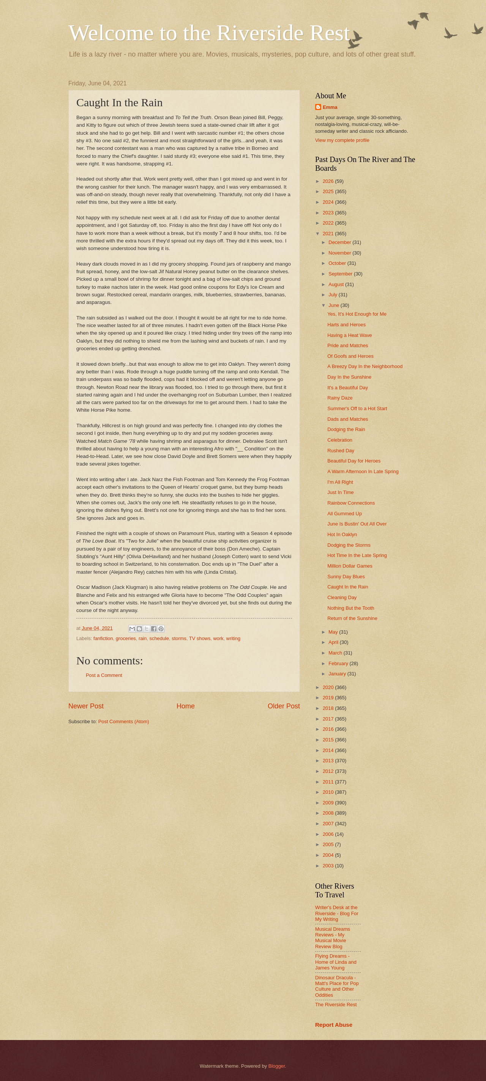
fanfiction (103, 638)
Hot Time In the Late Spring (357, 555)
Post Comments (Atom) (123, 721)
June (334, 305)
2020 (329, 687)
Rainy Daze (340, 398)
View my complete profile (342, 140)
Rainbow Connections (351, 503)
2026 (329, 181)
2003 (329, 866)
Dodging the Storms (349, 545)
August (336, 284)
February (338, 663)
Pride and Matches (347, 345)
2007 (329, 823)
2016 (329, 729)
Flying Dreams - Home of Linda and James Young (336, 962)
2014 (329, 750)
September (341, 274)
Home (186, 706)
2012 (329, 771)
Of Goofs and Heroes (350, 356)
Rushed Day (340, 450)
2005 (329, 844)
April (333, 642)
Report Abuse (333, 1024)
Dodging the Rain (346, 429)
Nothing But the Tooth (350, 608)
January (337, 674)
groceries (126, 638)
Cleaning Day (342, 597)
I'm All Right (340, 482)
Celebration (339, 440)
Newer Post (86, 706)
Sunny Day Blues (346, 576)
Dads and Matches (347, 419)
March (335, 653)
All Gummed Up (344, 513)
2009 (329, 803)
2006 (329, 834)
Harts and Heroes (346, 324)
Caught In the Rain (347, 587)
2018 (329, 708)
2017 (329, 719)
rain (143, 638)
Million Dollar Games (349, 566)
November (340, 253)
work (218, 638)
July (333, 294)
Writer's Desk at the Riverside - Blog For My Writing (336, 913)
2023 (329, 213)
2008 (329, 813)
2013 (329, 760)
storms (179, 638)
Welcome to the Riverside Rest (209, 32)
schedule (159, 638)
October (337, 263)
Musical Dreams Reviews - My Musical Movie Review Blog (332, 937)
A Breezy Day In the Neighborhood (364, 366)
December (340, 242)
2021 (329, 233)
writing (233, 638)
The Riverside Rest (336, 1004)
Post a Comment (104, 675)
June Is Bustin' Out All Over (357, 524)
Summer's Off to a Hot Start (357, 408)
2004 (329, 855)
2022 (329, 223)
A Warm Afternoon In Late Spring (363, 471)
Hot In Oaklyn (342, 534)
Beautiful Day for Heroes (353, 461)
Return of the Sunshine (352, 618)
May (333, 632)
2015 (329, 740)
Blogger (276, 1066)
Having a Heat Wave (349, 335)
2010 (329, 792)
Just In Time (340, 492)
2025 (329, 191)
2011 (329, 782)
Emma (330, 107)
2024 (329, 202)
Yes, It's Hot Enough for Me (357, 314)
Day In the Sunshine (349, 377)
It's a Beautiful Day (347, 387)
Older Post (284, 706)
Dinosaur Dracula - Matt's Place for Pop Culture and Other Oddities (337, 986)
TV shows (200, 638)
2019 (329, 697)
